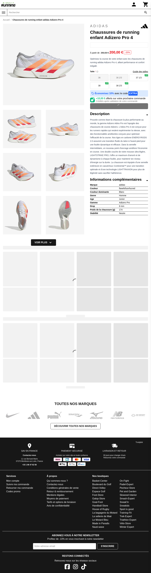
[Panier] (146, 4)
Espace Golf (98, 491)
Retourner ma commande (19, 488)
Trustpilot (139, 442)
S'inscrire (107, 546)
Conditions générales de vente (63, 488)
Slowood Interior (128, 495)
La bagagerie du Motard (104, 512)
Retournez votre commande (114, 458)
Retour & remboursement (60, 491)
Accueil (6, 20)
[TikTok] (84, 567)
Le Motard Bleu (100, 520)
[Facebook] (67, 567)
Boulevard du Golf (101, 484)
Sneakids (124, 505)
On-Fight (124, 481)
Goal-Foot (97, 502)
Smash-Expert (127, 498)
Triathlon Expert (128, 520)
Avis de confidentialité (58, 505)
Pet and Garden (128, 491)
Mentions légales (55, 495)
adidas (119, 26)
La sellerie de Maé (102, 516)
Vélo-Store (125, 523)
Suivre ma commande (17, 484)
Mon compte (12, 481)
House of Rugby (100, 509)
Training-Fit (126, 512)
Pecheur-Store (127, 488)
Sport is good (127, 509)
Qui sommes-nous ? (57, 481)
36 (99, 77)
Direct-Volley (99, 488)
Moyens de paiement (58, 498)
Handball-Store (100, 505)
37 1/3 (142, 76)
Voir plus (43, 242)
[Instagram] (75, 567)
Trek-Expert (126, 516)
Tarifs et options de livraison (61, 502)
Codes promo (13, 491)
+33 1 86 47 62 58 (29, 465)
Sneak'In (124, 502)
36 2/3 (119, 77)
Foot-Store (98, 495)
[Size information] (97, 72)
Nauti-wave (98, 527)
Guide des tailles (140, 71)
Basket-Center (99, 481)
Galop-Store (98, 498)
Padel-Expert (126, 484)
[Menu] (3, 12)
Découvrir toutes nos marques (75, 426)
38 (103, 84)
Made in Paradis (100, 523)
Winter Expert (127, 527)
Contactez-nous (29, 455)
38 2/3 (122, 84)
